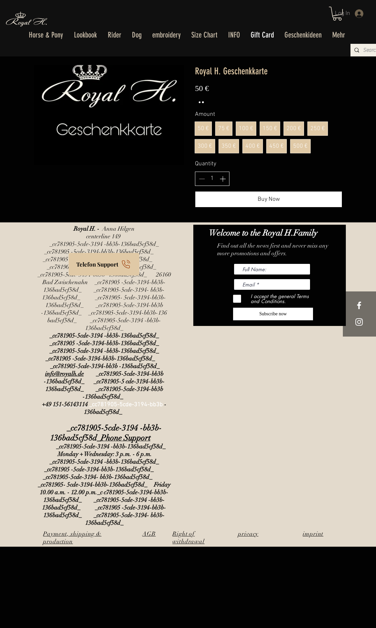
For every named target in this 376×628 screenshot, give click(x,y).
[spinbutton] (212, 178)
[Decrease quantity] (201, 179)
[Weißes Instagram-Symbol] (359, 322)
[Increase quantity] (222, 179)
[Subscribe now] (273, 314)
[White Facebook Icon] (359, 305)
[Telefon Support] (104, 264)
